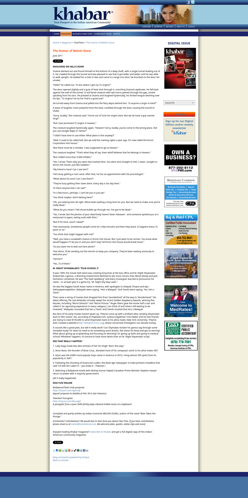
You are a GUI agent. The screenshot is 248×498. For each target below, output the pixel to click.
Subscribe (146, 27)
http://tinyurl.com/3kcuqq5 (67, 401)
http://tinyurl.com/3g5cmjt (66, 390)
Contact (191, 27)
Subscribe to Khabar (100, 431)
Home (56, 34)
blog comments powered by (71, 457)
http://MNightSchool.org (90, 322)
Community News (103, 34)
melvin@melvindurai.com (83, 424)
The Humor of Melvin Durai (100, 42)
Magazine (66, 34)
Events (116, 34)
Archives (169, 27)
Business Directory (82, 34)
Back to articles (60, 460)
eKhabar (180, 114)
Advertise (158, 27)
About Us (181, 27)
